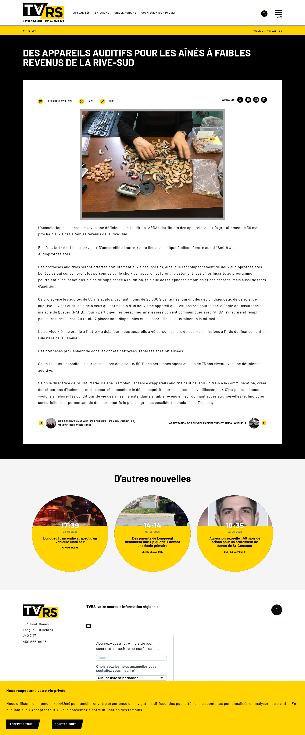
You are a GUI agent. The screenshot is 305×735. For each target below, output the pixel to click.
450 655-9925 (35, 641)
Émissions (102, 12)
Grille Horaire (125, 12)
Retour (29, 30)
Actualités (81, 12)
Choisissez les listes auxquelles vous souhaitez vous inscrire (126, 668)
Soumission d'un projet (158, 12)
